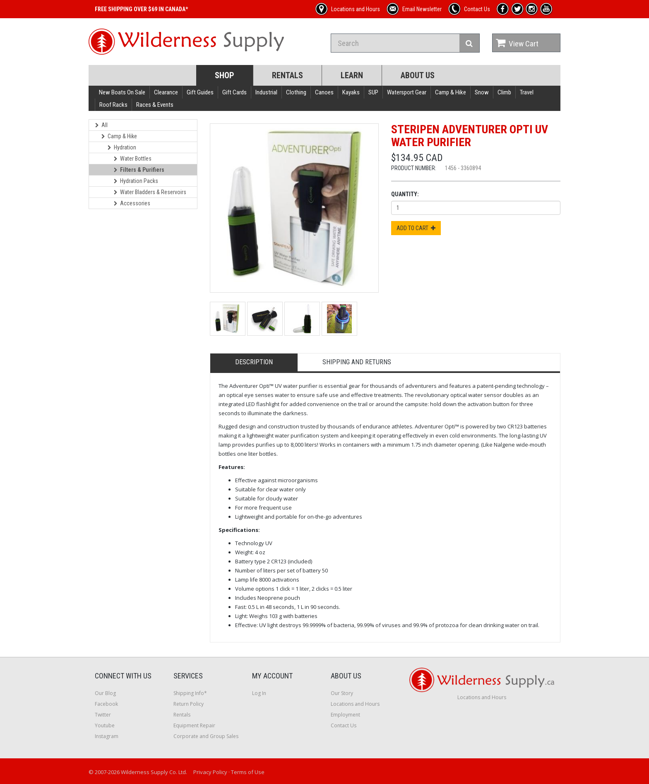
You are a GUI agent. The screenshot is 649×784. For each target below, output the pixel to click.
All (101, 125)
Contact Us (343, 725)
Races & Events (154, 104)
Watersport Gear (406, 92)
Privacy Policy (210, 772)
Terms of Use (247, 772)
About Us (418, 75)
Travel (527, 92)
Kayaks (351, 92)
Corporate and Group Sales (205, 736)
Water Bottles (132, 158)
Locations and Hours (355, 703)
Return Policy (188, 703)
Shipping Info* (190, 693)
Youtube (105, 725)
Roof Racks (113, 104)
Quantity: (405, 194)
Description (254, 362)
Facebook (106, 703)
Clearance (166, 92)
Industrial (266, 92)
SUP (373, 92)
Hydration (122, 147)
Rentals (287, 75)
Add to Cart (416, 228)
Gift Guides (200, 92)
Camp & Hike (450, 92)
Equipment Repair (194, 725)
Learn (352, 75)
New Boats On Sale (122, 92)
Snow (482, 92)
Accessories (132, 203)
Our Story (342, 693)
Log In (259, 693)
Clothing (296, 92)
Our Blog (105, 693)
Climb (504, 92)
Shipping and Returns (356, 362)
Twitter (103, 714)
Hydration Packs (136, 181)
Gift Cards (234, 92)
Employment (345, 714)
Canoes (324, 92)
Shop (224, 75)
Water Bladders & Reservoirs (150, 192)
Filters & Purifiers (139, 169)
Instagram (106, 736)
